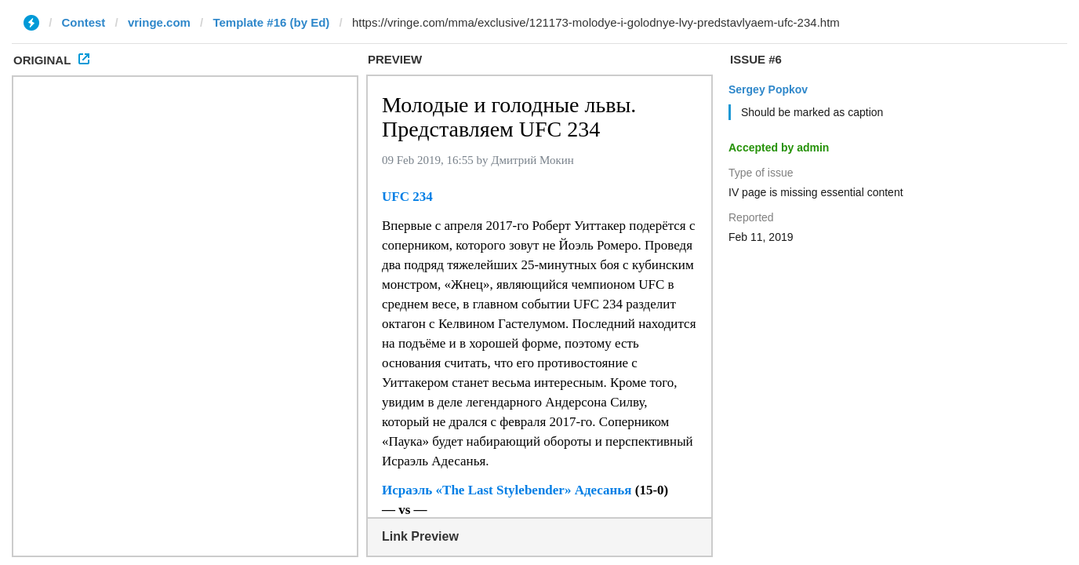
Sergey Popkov (768, 89)
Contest (84, 22)
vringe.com (159, 22)
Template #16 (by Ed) (271, 22)
